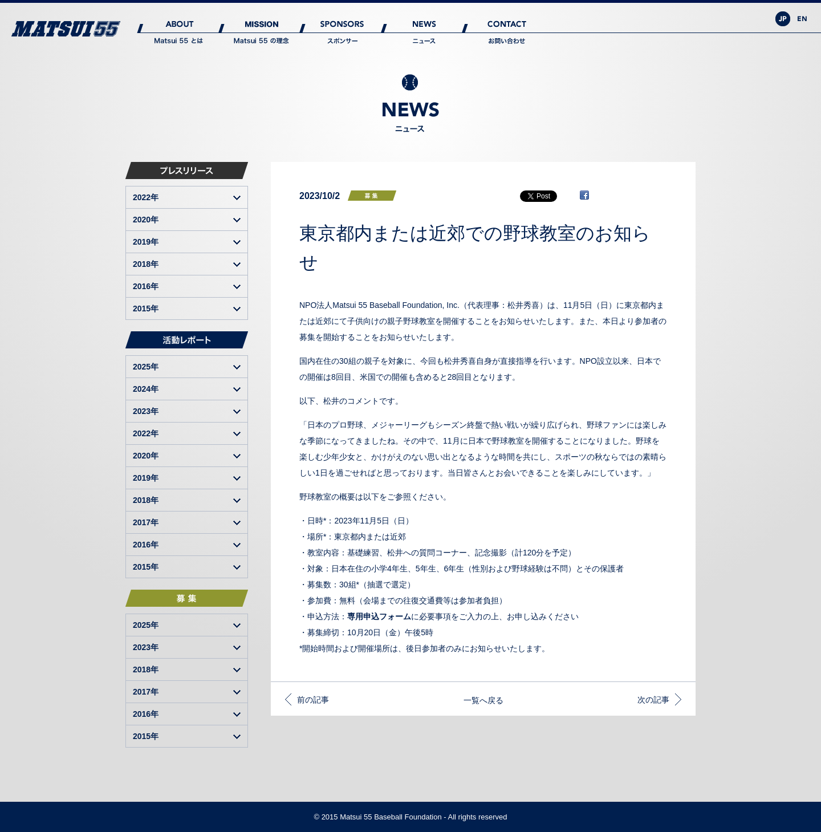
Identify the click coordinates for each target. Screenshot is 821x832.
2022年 (145, 197)
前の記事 (313, 699)
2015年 (145, 308)
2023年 (145, 411)
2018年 (145, 264)
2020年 (145, 219)
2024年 (145, 388)
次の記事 (653, 699)
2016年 (145, 286)
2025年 (145, 366)
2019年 (145, 241)
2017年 (145, 522)
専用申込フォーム (379, 616)
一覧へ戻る (483, 700)
